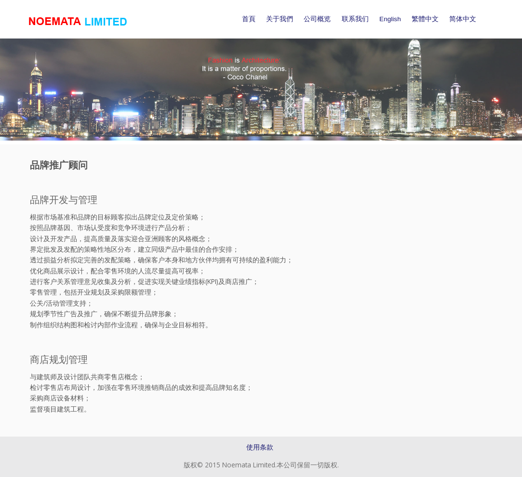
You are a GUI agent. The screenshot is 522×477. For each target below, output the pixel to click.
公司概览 (317, 19)
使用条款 (259, 446)
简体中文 (462, 19)
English (390, 19)
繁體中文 (425, 19)
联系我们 (355, 19)
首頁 (248, 19)
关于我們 (279, 19)
